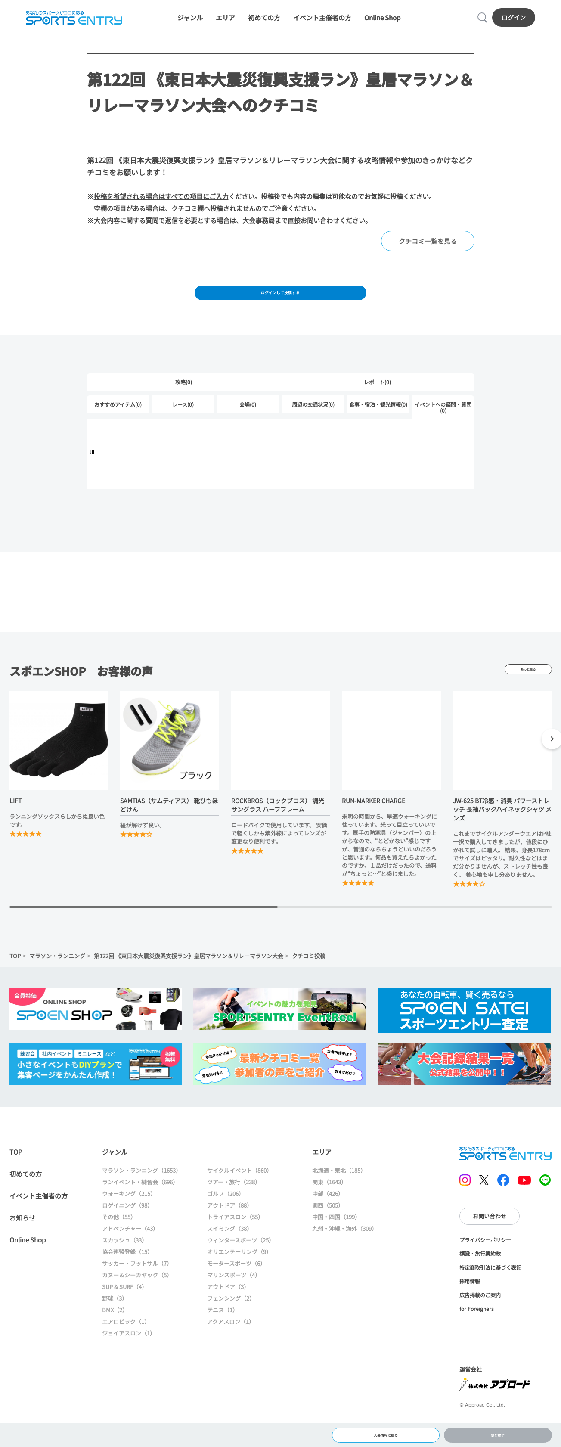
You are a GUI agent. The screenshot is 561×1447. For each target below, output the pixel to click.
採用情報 (469, 1301)
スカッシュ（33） (124, 1261)
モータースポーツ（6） (236, 1284)
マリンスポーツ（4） (233, 1296)
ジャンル (190, 22)
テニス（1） (222, 1330)
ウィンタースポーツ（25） (240, 1261)
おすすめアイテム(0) (118, 424)
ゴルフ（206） (225, 1214)
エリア (225, 22)
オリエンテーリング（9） (239, 1272)
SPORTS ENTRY (70, 22)
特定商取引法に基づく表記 (490, 1288)
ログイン (517, 22)
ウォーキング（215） (129, 1214)
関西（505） (328, 1226)
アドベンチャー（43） (130, 1249)
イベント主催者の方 (322, 22)
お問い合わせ (489, 1237)
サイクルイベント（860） (239, 1191)
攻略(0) (183, 400)
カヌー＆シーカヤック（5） (137, 1296)
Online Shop (382, 22)
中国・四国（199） (336, 1237)
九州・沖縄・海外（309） (344, 1249)
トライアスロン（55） (235, 1237)
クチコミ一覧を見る (428, 251)
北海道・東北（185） (339, 1191)
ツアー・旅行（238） (233, 1203)
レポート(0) (377, 400)
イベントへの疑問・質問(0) (443, 427)
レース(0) (183, 424)
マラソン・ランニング (57, 976)
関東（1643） (329, 1203)
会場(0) (247, 424)
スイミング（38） (229, 1249)
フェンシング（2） (231, 1319)
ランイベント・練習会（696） (140, 1203)
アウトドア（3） (228, 1307)
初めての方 (264, 22)
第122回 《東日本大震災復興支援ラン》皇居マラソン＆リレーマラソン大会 (188, 976)
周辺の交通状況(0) (313, 424)
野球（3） (114, 1319)
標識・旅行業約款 (480, 1274)
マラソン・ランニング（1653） (141, 1191)
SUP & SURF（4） (124, 1307)
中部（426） (328, 1214)
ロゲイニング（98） (127, 1226)
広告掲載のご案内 (480, 1315)
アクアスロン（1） (230, 1342)
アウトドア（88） (229, 1226)
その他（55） (119, 1237)
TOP (15, 976)
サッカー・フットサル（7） (137, 1284)
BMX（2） (115, 1330)
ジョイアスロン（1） (128, 1354)
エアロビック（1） (126, 1342)
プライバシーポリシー (485, 1260)
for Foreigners (476, 1329)
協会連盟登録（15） (127, 1272)
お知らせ (22, 1238)
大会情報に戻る (386, 1431)
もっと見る (528, 690)
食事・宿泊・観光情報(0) (378, 424)
